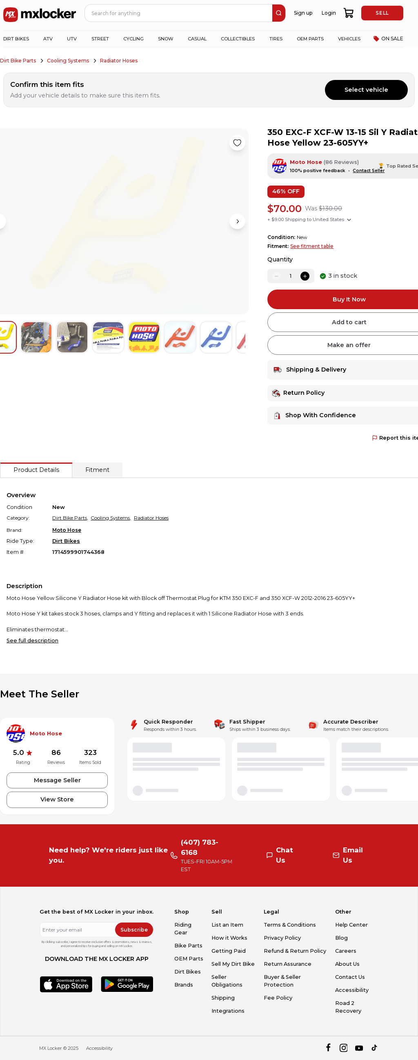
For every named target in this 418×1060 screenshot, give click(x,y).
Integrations (228, 1011)
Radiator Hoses (119, 61)
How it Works (229, 938)
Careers (345, 951)
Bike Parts (188, 946)
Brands (183, 985)
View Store (57, 799)
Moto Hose (306, 162)
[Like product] (237, 142)
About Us (347, 964)
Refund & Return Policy (295, 951)
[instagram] (343, 1048)
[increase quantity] (304, 276)
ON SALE (388, 38)
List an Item (227, 925)
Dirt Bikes (66, 541)
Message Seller (57, 780)
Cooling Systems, (111, 518)
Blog (341, 938)
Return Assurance (287, 964)
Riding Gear (182, 929)
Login (329, 13)
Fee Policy (278, 998)
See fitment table (312, 246)
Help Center (351, 925)
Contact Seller (369, 170)
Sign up (303, 13)
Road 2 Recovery (348, 1007)
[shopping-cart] (349, 13)
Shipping (223, 998)
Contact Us (350, 977)
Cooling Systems (68, 61)
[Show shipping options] (349, 220)
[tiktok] (375, 1048)
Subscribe (134, 930)
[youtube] (359, 1048)
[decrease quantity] (276, 276)
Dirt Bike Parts (18, 61)
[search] (278, 13)
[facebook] (328, 1048)
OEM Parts (188, 959)
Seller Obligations (226, 981)
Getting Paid (228, 951)
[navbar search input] (178, 13)
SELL (382, 13)
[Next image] (237, 221)
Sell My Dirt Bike (233, 964)
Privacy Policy (282, 938)
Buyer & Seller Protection (282, 981)
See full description (32, 640)
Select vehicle (366, 89)
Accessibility (352, 990)
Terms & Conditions (290, 925)
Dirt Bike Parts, (70, 518)
